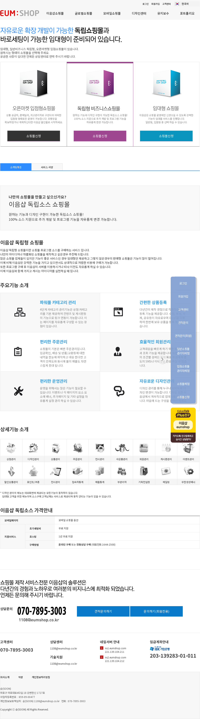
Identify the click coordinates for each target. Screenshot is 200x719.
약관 (20, 677)
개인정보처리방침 (41, 677)
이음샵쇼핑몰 (55, 13)
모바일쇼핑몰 (112, 13)
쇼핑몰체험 (183, 383)
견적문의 (183, 322)
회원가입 (155, 3)
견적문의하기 (103, 611)
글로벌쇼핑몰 (83, 13)
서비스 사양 (47, 167)
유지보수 (163, 13)
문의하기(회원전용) (156, 611)
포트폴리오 (187, 13)
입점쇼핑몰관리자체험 (183, 368)
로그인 (145, 3)
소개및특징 (16, 167)
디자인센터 (139, 13)
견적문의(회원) (183, 335)
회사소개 (4, 677)
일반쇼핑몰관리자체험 (183, 350)
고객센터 (166, 3)
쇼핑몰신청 (33, 136)
